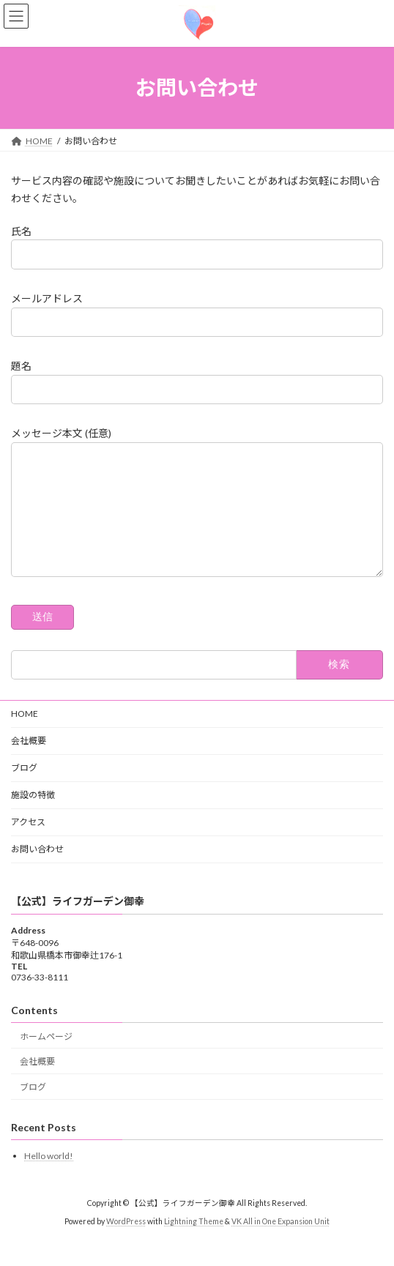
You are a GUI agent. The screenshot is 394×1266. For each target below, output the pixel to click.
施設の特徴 (33, 816)
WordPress (126, 1243)
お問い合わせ (37, 870)
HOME (24, 735)
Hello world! (48, 1178)
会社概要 (28, 762)
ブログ (24, 789)
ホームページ (46, 1058)
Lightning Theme (193, 1243)
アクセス (28, 843)
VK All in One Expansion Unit (280, 1243)
